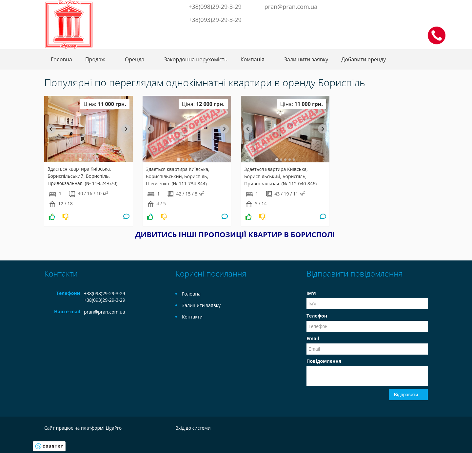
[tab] (80, 159)
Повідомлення (323, 361)
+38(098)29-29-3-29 (215, 6)
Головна (61, 59)
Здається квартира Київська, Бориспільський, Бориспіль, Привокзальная (82, 176)
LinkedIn (412, 6)
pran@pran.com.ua (291, 6)
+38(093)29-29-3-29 (215, 20)
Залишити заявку (306, 59)
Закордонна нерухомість (195, 59)
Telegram (390, 6)
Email (312, 338)
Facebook (370, 6)
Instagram (401, 6)
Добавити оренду (363, 59)
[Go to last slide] (51, 129)
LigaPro (114, 428)
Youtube (422, 6)
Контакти (192, 317)
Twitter (380, 6)
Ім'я (311, 293)
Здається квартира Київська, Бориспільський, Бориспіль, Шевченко (177, 176)
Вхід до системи (193, 428)
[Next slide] (125, 129)
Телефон (316, 316)
